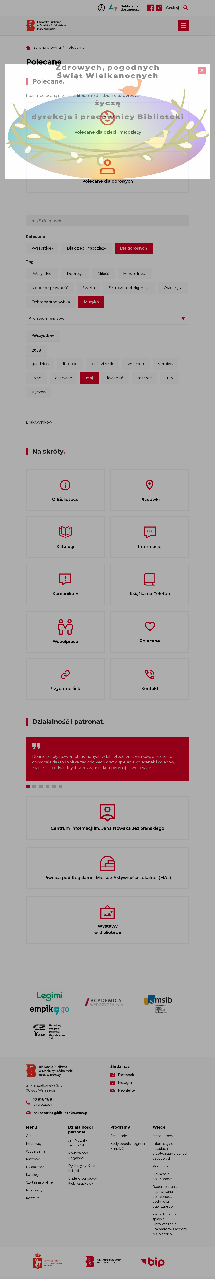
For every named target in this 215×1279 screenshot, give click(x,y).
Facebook (150, 8)
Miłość (103, 273)
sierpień (165, 364)
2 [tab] (34, 786)
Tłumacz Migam (113, 8)
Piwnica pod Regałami (78, 1155)
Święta (88, 288)
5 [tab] (54, 786)
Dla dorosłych (133, 248)
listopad (70, 364)
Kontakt (32, 1198)
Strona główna (47, 47)
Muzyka (91, 302)
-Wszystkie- (42, 248)
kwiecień (115, 378)
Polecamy (34, 1190)
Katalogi (32, 1175)
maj (89, 378)
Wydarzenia (35, 1151)
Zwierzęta (173, 288)
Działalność (35, 1167)
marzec (145, 378)
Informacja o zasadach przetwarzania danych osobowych (170, 1151)
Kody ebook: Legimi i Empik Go (127, 1146)
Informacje (35, 1144)
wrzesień (135, 364)
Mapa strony (163, 1136)
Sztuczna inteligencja (129, 288)
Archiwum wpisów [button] (47, 318)
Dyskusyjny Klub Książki (81, 1168)
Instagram (159, 8)
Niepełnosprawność (49, 288)
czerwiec (63, 378)
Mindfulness (134, 273)
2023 (36, 350)
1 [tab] (28, 786)
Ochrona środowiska (50, 302)
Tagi (30, 262)
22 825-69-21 (43, 1105)
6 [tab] (60, 786)
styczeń (38, 392)
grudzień (40, 364)
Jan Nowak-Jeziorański (77, 1142)
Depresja (75, 273)
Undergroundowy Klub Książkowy (82, 1181)
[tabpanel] (107, 759)
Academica (119, 1136)
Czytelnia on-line (39, 1182)
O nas (30, 1136)
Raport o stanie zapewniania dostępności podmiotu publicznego (165, 1197)
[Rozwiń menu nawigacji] (183, 25)
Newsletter (127, 1090)
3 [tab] (41, 786)
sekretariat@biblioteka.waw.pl (60, 1113)
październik (102, 364)
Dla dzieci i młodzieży (86, 248)
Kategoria (35, 236)
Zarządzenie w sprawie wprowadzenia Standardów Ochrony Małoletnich (170, 1224)
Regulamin (162, 1166)
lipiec (36, 378)
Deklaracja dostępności (130, 8)
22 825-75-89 (43, 1099)
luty (169, 378)
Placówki (33, 1159)
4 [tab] (47, 786)
